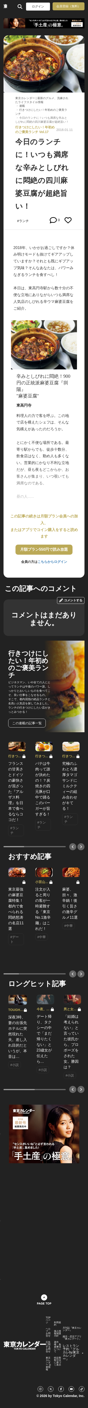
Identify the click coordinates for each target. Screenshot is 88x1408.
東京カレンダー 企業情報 (48, 1364)
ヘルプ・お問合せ (48, 1332)
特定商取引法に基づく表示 (57, 1361)
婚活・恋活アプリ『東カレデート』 (72, 1337)
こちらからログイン (52, 562)
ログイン (38, 6)
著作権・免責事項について (57, 1347)
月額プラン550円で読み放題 (44, 549)
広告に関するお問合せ (48, 1347)
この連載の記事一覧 (27, 723)
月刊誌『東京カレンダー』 (72, 1329)
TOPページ (48, 1320)
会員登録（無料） (68, 6)
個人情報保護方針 (57, 1333)
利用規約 (57, 1323)
